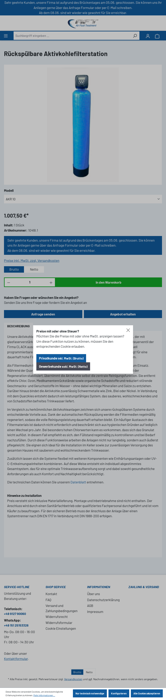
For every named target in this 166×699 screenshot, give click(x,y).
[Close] (128, 330)
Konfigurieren (119, 693)
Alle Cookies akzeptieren (146, 693)
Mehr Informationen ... (44, 695)
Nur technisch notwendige (90, 693)
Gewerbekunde (63, 366)
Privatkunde (61, 358)
